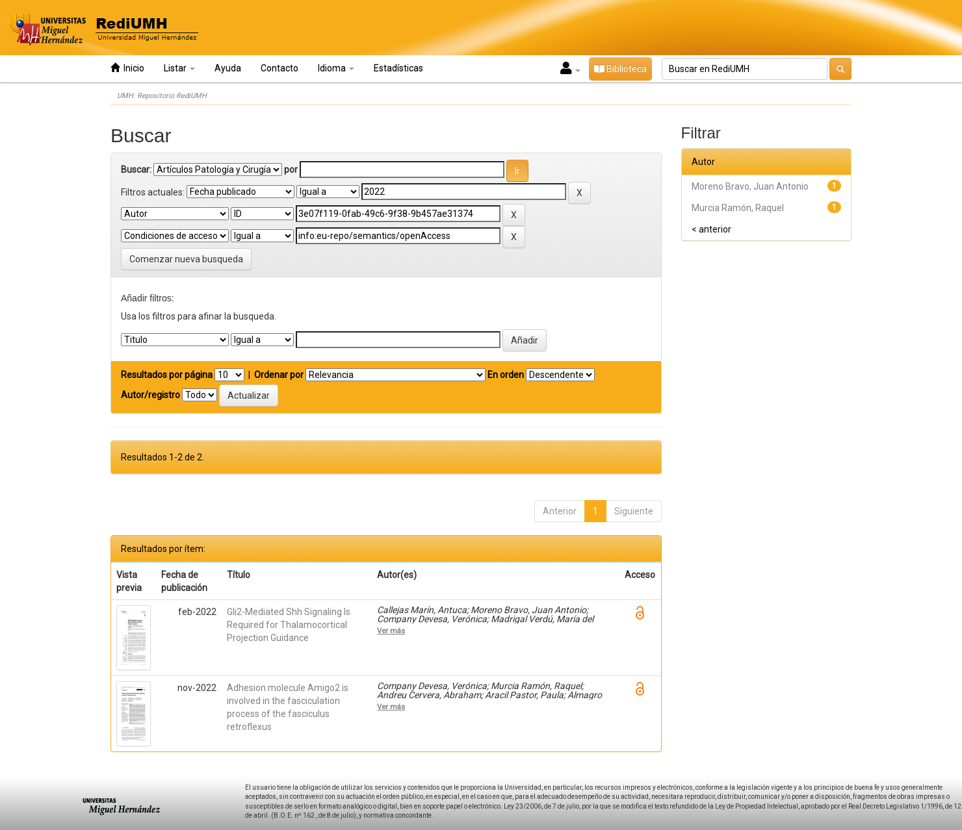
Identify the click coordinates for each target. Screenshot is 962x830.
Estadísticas (398, 68)
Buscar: (136, 169)
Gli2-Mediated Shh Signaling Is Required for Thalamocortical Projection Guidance (288, 625)
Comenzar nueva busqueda (186, 259)
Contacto (279, 68)
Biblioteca (620, 69)
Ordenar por (279, 375)
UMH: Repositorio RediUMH (162, 96)
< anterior (711, 229)
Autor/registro (150, 395)
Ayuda (227, 68)
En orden (506, 375)
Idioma (336, 68)
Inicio (127, 67)
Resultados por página (167, 375)
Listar (179, 68)
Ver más (391, 630)
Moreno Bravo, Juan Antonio (750, 186)
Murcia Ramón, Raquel (738, 208)
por (291, 169)
